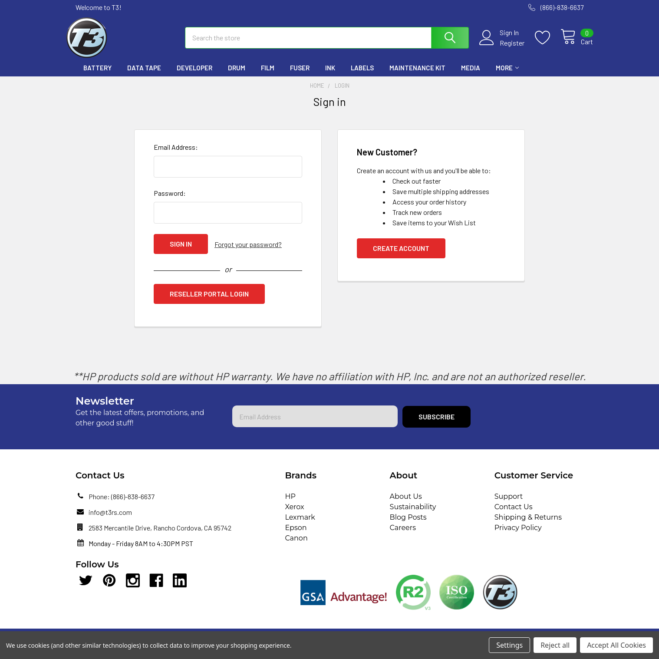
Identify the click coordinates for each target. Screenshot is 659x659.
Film (267, 75)
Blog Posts (408, 524)
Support (508, 503)
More (507, 75)
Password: (170, 200)
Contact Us (513, 513)
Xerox (294, 513)
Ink (330, 75)
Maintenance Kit (417, 75)
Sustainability (413, 513)
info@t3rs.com (110, 518)
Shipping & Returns (528, 524)
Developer (194, 75)
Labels (362, 75)
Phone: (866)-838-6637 (122, 503)
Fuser (300, 75)
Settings (509, 645)
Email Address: (176, 154)
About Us (406, 503)
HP (290, 503)
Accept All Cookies (616, 645)
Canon (296, 544)
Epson (295, 534)
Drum (236, 75)
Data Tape (144, 75)
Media (470, 75)
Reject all (555, 645)
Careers (403, 534)
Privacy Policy (518, 534)
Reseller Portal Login (209, 300)
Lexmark (300, 524)
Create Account (401, 255)
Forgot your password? (248, 251)
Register (502, 47)
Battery (97, 75)
